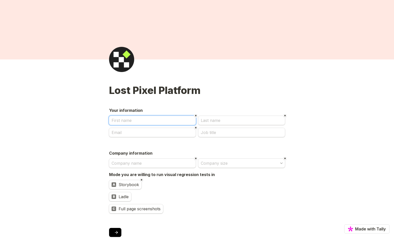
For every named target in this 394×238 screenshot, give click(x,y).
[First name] (152, 120)
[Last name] (241, 120)
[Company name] (152, 163)
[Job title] (241, 132)
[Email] (152, 132)
